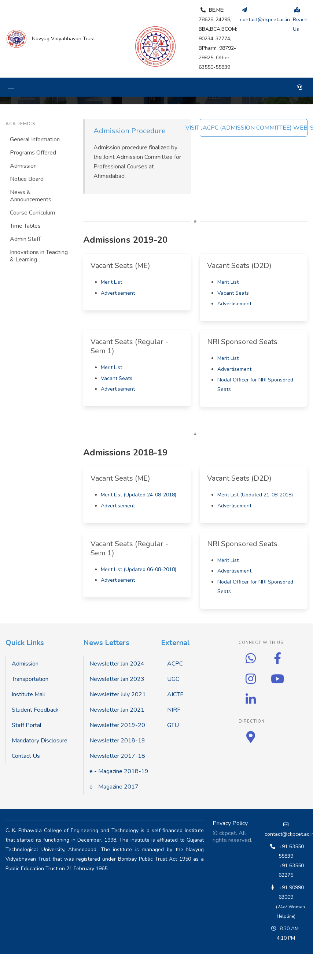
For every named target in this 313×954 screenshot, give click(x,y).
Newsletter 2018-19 (117, 741)
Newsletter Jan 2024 (116, 664)
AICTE (175, 694)
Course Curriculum (32, 213)
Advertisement (118, 293)
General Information (35, 139)
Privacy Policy (230, 823)
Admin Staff (25, 239)
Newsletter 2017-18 (117, 756)
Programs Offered (33, 153)
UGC (173, 679)
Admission (23, 166)
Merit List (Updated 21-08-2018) (255, 494)
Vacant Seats (233, 293)
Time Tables (25, 226)
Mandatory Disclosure (39, 741)
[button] (10, 87)
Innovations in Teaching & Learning (39, 256)
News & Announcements (30, 196)
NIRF (173, 710)
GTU (173, 725)
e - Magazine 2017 (114, 787)
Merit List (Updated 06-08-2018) (138, 569)
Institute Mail (28, 694)
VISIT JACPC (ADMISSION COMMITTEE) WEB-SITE (254, 128)
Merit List (111, 282)
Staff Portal (26, 725)
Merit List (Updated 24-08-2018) (138, 494)
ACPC (175, 664)
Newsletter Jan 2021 (116, 710)
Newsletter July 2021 (117, 694)
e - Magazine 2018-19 (118, 771)
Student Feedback (35, 710)
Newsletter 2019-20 (117, 725)
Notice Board (27, 179)
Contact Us (26, 756)
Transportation (30, 679)
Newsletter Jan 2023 (116, 679)
